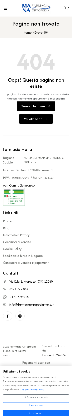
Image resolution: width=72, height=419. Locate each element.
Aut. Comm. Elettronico (19, 194)
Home (27, 32)
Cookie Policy (12, 248)
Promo (7, 221)
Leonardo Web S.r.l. (55, 355)
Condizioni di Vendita (17, 242)
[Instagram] (20, 316)
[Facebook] (7, 316)
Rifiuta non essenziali (36, 397)
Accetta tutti (36, 413)
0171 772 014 (18, 289)
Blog (6, 228)
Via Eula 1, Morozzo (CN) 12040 (31, 281)
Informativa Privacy (16, 235)
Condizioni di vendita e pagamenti (26, 262)
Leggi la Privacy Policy (32, 389)
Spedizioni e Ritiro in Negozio (23, 255)
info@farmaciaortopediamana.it (31, 304)
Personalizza (36, 405)
